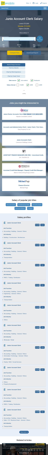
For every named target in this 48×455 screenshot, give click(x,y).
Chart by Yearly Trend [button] (36, 69)
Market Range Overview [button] (12, 64)
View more (24, 341)
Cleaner (30, 201)
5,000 (31, 77)
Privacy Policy (23, 448)
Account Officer (20, 201)
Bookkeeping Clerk (23, 197)
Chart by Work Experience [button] (12, 69)
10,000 (22, 77)
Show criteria (24, 33)
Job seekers (24, 73)
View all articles (24, 434)
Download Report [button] (32, 53)
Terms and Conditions (36, 448)
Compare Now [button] (14, 53)
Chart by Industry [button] (35, 64)
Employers (37, 73)
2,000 (40, 77)
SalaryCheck (4, 8)
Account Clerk (11, 197)
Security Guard (37, 197)
